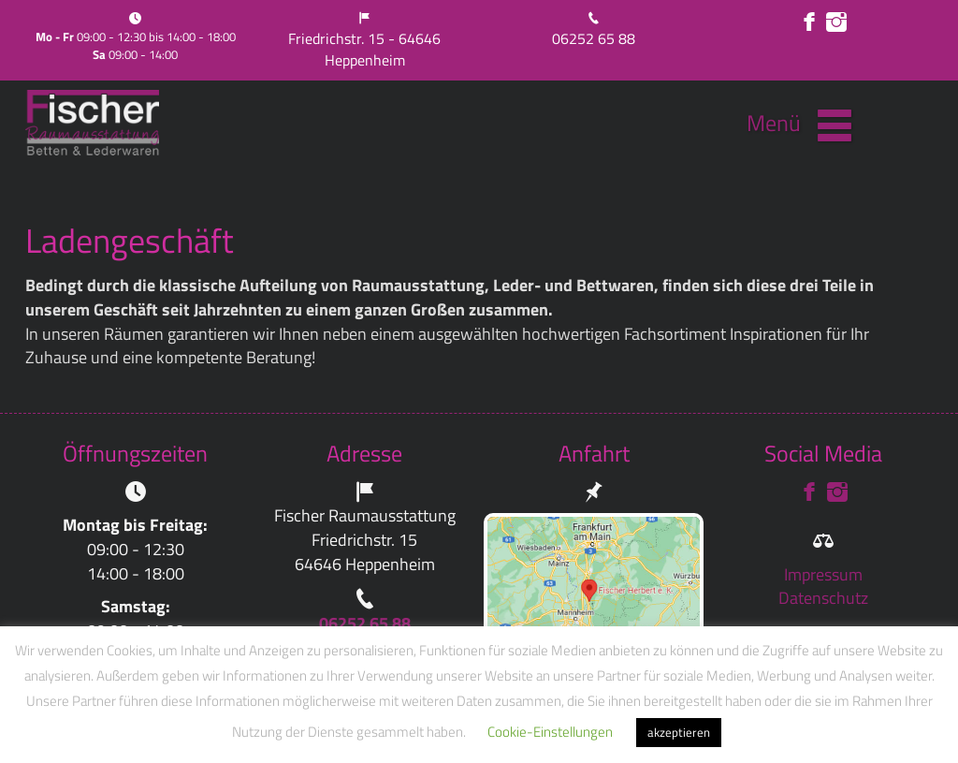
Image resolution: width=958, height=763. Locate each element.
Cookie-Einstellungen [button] (550, 731)
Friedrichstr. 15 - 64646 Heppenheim (364, 49)
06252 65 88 (593, 38)
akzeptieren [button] (678, 732)
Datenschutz (823, 597)
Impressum (823, 574)
